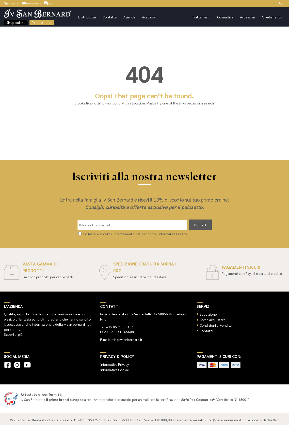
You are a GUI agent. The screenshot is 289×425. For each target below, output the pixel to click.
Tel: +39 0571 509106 (116, 325)
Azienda (129, 17)
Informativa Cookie (114, 368)
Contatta (110, 17)
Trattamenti (201, 17)
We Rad (273, 418)
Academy (149, 17)
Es (280, 3)
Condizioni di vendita (216, 323)
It (274, 3)
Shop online (15, 22)
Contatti (206, 329)
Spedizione (208, 312)
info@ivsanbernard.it (52, 3)
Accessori (247, 17)
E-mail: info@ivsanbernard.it (121, 338)
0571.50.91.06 (16, 3)
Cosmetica (225, 17)
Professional (42, 22)
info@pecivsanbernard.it (225, 418)
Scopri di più (13, 332)
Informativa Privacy (114, 362)
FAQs (81, 3)
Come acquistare (212, 318)
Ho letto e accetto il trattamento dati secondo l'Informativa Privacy (135, 232)
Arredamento (272, 17)
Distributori (87, 17)
